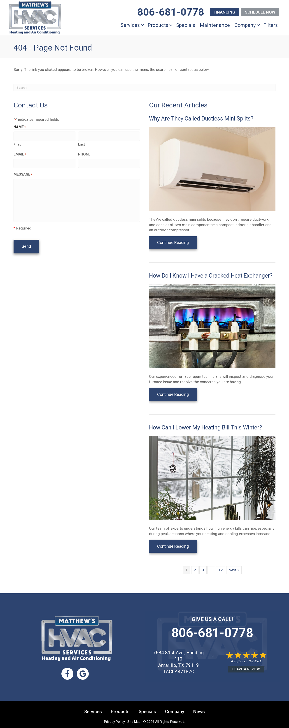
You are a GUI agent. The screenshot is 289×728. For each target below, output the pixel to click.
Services (130, 25)
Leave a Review (246, 669)
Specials (185, 25)
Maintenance (215, 25)
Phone (84, 153)
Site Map (133, 721)
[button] (142, 25)
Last (81, 144)
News (199, 711)
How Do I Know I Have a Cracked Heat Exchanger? (211, 275)
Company (245, 25)
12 (220, 570)
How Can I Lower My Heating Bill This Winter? (205, 427)
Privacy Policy (114, 721)
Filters (270, 25)
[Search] (144, 87)
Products (158, 25)
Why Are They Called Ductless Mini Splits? (201, 118)
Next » (234, 570)
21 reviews (252, 661)
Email (20, 153)
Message (23, 173)
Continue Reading (177, 242)
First (17, 144)
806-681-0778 (212, 632)
